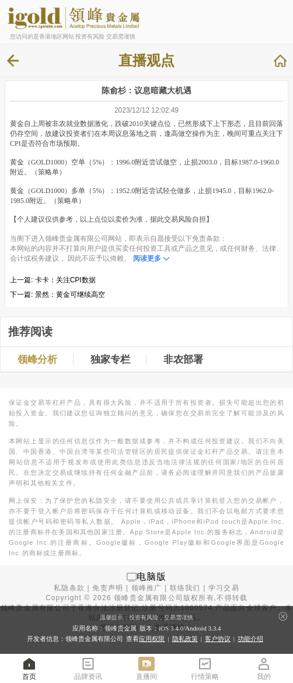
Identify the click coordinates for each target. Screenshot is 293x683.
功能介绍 (250, 638)
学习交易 (223, 588)
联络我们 (185, 588)
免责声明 (107, 588)
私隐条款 (69, 588)
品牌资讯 (88, 668)
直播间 (146, 668)
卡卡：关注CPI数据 (65, 280)
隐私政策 (185, 638)
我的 (264, 668)
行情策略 (205, 668)
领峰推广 (146, 588)
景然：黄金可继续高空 (70, 294)
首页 (29, 668)
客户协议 (218, 638)
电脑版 (152, 577)
